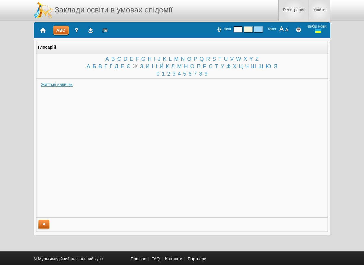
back (44, 224)
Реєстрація (293, 9)
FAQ (155, 258)
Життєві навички (57, 84)
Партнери (197, 258)
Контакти (173, 258)
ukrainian (318, 31)
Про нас (138, 258)
